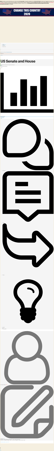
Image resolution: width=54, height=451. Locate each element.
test (4, 438)
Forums (3, 44)
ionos (6, 384)
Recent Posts (4, 46)
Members (4, 45)
